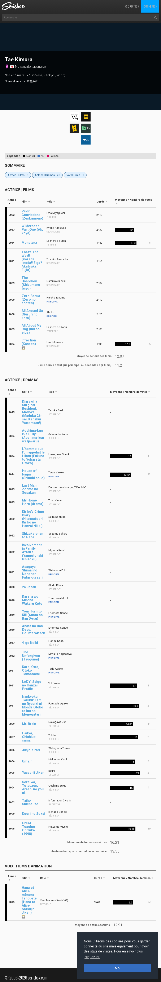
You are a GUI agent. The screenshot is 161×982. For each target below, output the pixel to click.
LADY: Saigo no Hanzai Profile (31, 685)
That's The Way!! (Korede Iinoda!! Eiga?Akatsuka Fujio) (32, 261)
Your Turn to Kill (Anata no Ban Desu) (32, 615)
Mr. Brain (29, 724)
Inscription (131, 6)
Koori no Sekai (33, 813)
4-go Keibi (30, 643)
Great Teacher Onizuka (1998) (28, 828)
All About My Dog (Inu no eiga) (31, 329)
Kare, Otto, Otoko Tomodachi (31, 670)
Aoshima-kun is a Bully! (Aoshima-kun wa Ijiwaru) (33, 436)
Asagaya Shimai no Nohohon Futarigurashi (32, 572)
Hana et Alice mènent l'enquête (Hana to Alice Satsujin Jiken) (29, 900)
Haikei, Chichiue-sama (29, 736)
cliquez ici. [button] (92, 957)
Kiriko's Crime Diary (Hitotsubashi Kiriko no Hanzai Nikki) (33, 519)
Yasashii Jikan (33, 772)
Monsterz (29, 242)
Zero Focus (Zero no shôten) (31, 299)
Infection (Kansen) (29, 342)
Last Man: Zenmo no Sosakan (30, 489)
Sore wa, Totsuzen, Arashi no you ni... (33, 787)
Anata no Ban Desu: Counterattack (33, 629)
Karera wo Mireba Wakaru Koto (32, 600)
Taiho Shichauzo (30, 802)
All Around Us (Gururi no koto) (32, 314)
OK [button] (117, 967)
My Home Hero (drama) (32, 502)
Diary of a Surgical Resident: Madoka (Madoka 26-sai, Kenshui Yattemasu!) (32, 412)
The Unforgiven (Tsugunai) (31, 655)
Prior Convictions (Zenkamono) (32, 214)
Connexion (150, 6)
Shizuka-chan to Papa (32, 535)
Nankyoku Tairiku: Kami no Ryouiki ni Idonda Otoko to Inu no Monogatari (32, 705)
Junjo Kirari (31, 750)
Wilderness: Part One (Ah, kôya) (32, 229)
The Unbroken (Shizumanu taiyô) (31, 283)
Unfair (27, 761)
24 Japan (29, 587)
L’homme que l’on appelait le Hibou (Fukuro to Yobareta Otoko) (33, 456)
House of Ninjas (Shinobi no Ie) (33, 474)
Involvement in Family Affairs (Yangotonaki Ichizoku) (32, 552)
